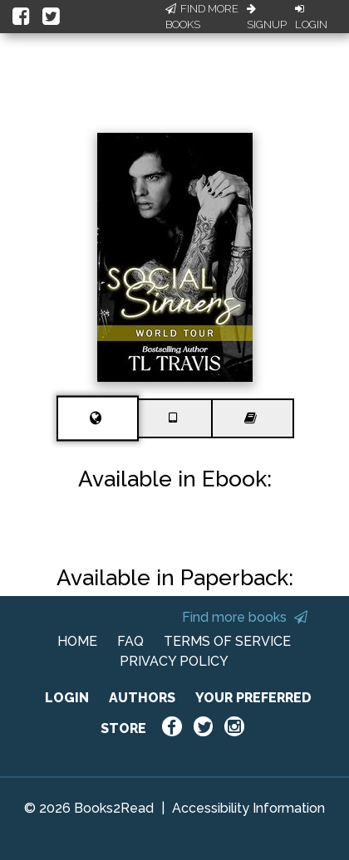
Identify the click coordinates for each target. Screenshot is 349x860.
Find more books (244, 617)
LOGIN (67, 698)
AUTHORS (142, 698)
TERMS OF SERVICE (227, 641)
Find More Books (201, 17)
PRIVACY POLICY (174, 661)
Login (311, 17)
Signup (267, 17)
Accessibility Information (248, 808)
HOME (77, 641)
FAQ (130, 641)
